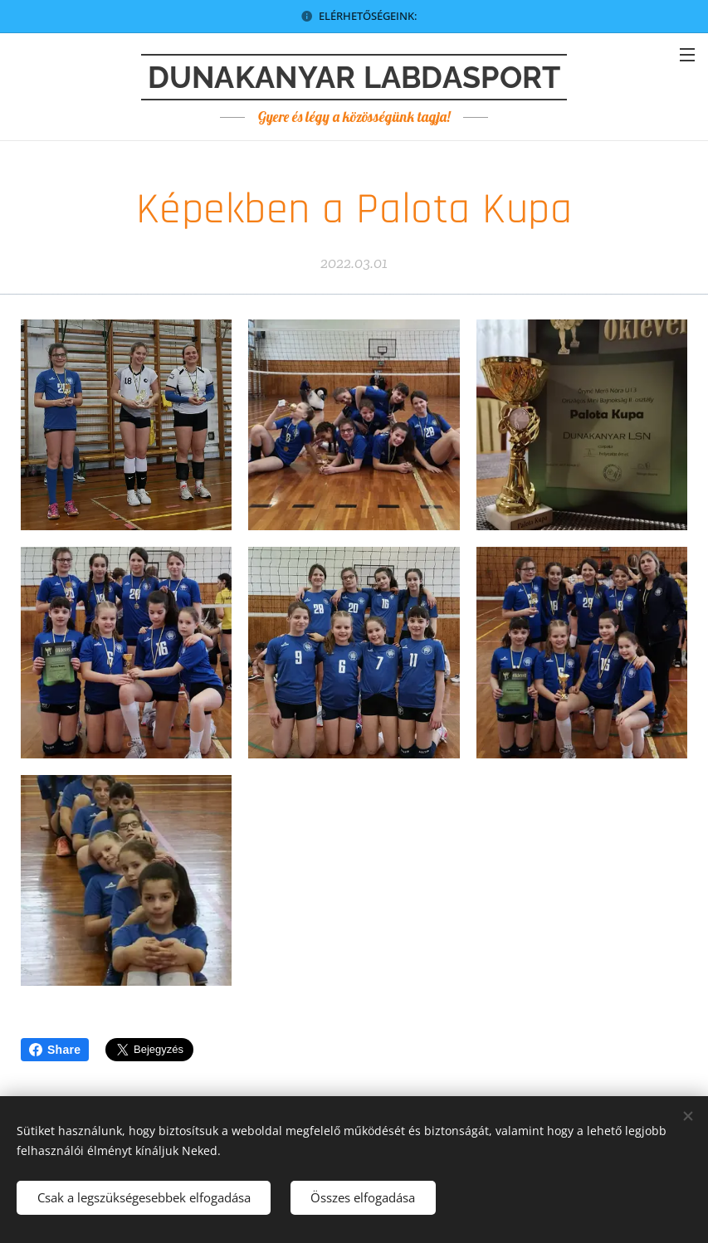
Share (55, 1049)
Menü (687, 55)
